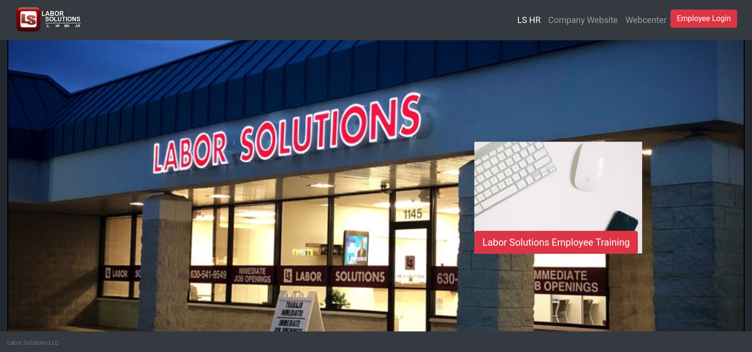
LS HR (529, 20)
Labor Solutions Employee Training (556, 242)
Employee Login (704, 18)
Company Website (583, 20)
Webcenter (646, 20)
